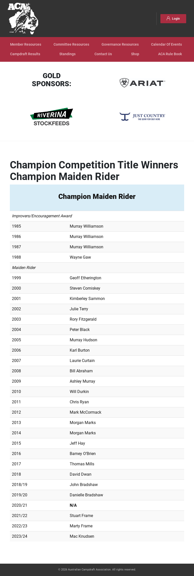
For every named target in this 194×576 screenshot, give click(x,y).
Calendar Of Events (166, 44)
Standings (67, 54)
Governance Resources (120, 44)
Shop (135, 54)
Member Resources (25, 44)
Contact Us (103, 54)
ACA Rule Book (170, 54)
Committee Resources (71, 44)
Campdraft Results (25, 54)
